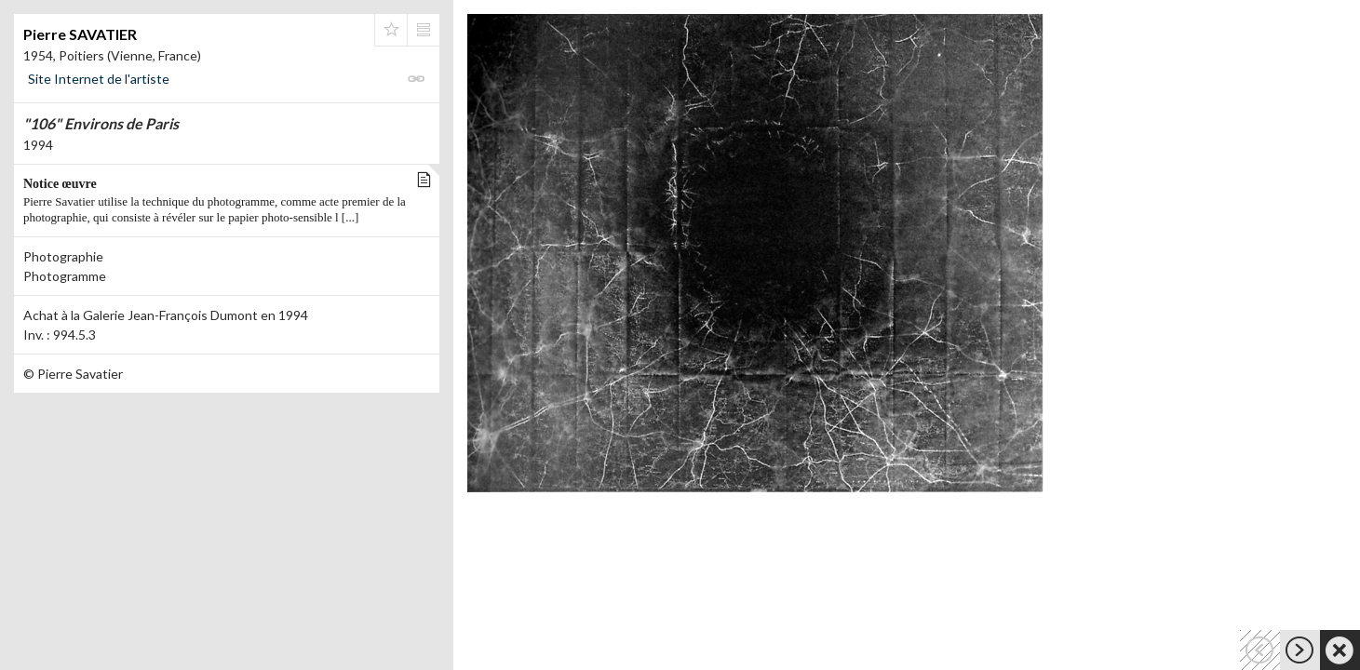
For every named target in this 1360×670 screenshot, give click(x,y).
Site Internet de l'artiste (98, 79)
